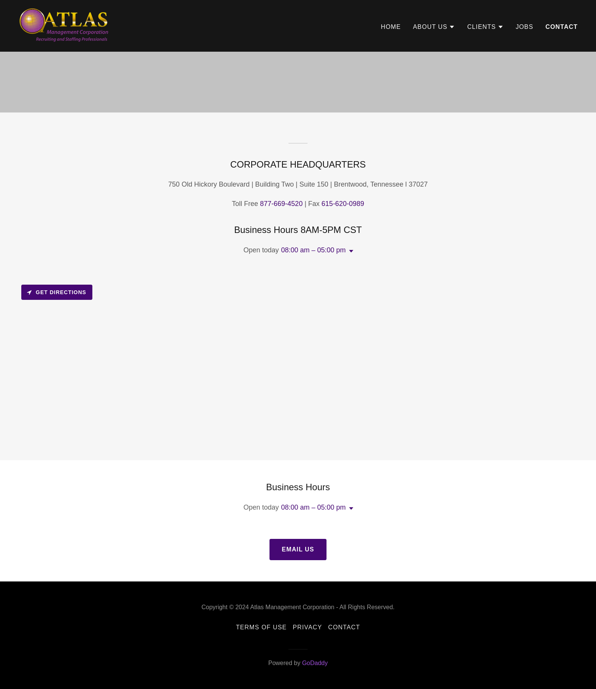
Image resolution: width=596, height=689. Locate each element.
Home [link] (391, 27)
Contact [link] (561, 27)
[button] (434, 27)
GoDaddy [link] (315, 663)
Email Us (298, 549)
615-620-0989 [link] (343, 203)
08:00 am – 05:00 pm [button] (313, 250)
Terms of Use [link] (261, 627)
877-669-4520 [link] (281, 203)
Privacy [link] (307, 627)
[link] (65, 25)
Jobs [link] (524, 27)
